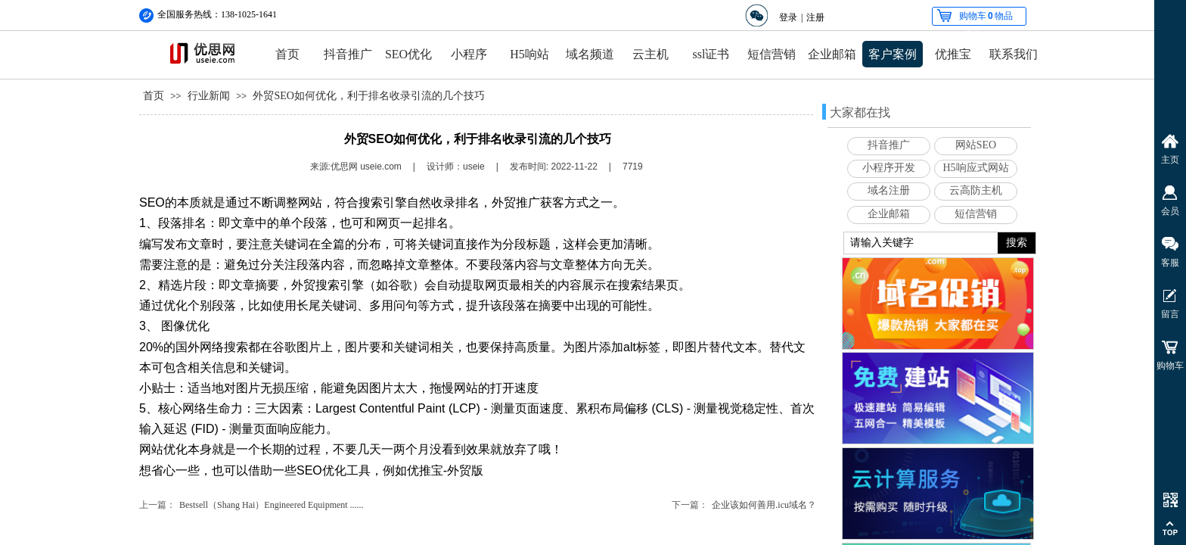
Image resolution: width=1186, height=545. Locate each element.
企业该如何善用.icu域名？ (764, 505)
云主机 (650, 54)
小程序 (469, 54)
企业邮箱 (832, 54)
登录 (788, 17)
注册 (815, 17)
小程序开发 (888, 167)
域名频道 (590, 54)
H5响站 (529, 54)
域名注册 (889, 190)
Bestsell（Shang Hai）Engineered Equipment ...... (271, 505)
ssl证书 (711, 54)
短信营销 (771, 54)
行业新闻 (209, 95)
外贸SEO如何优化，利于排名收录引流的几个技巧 (368, 95)
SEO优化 (408, 54)
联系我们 (1013, 54)
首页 (287, 54)
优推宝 (953, 54)
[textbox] (921, 243)
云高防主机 (975, 190)
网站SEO (975, 145)
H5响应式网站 (975, 167)
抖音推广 (348, 54)
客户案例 (892, 54)
